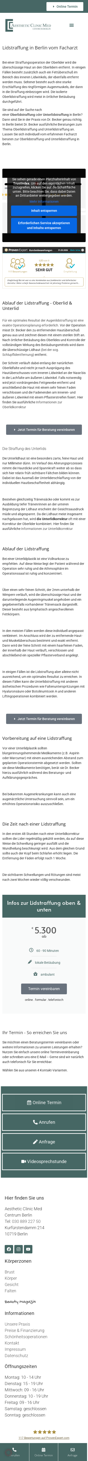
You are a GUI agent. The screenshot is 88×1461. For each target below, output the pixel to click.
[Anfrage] (81, 1450)
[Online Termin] (53, 1450)
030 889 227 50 (26, 1221)
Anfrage (80, 1455)
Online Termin (53, 1455)
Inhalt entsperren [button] (44, 211)
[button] (71, 25)
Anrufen (26, 1455)
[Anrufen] (26, 1450)
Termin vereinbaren (44, 989)
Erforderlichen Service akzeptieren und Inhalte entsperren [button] (44, 225)
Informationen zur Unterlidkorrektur (47, 529)
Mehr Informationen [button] (44, 201)
